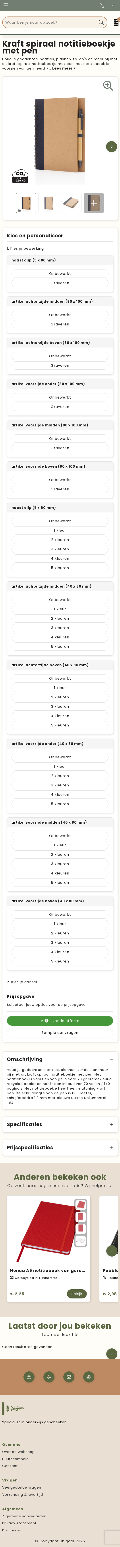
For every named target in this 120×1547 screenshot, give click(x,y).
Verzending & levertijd (22, 1494)
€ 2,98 (110, 1293)
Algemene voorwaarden (24, 1516)
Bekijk (76, 1293)
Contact (10, 1465)
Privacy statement (19, 1523)
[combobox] (50, 22)
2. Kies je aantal (22, 982)
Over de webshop (18, 1451)
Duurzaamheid (15, 1458)
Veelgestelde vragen (21, 1487)
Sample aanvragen (60, 1032)
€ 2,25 (17, 1293)
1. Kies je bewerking (25, 248)
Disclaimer (11, 1530)
